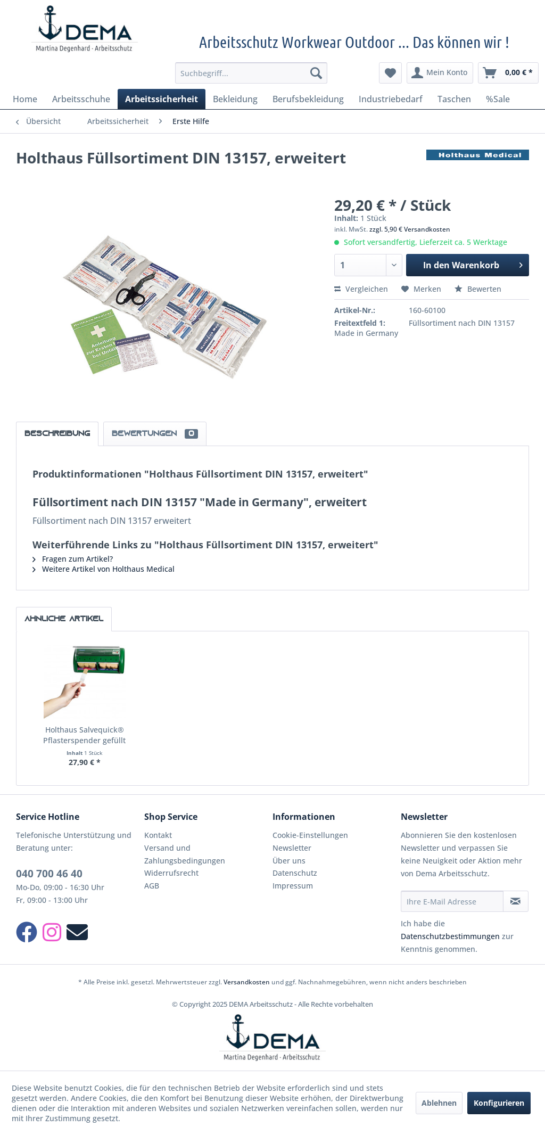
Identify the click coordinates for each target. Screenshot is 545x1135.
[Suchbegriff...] (251, 73)
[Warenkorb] (508, 73)
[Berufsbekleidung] (308, 99)
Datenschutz (294, 873)
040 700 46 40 (49, 874)
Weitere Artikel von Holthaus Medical (103, 569)
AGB (151, 886)
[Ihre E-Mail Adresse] (452, 901)
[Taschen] (454, 99)
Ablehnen (439, 1103)
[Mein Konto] (440, 73)
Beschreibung (57, 434)
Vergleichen (361, 289)
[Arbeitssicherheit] (161, 99)
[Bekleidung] (235, 99)
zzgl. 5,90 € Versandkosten (409, 229)
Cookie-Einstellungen (310, 835)
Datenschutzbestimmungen (450, 936)
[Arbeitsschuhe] (81, 99)
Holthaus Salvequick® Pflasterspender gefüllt (84, 735)
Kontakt (158, 835)
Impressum (292, 886)
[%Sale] (497, 99)
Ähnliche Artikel (63, 619)
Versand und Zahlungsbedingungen (184, 854)
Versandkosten (247, 981)
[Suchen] (316, 73)
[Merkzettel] (390, 73)
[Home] (25, 99)
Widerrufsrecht (171, 873)
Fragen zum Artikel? (72, 559)
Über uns (288, 861)
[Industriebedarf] (390, 99)
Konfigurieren (499, 1103)
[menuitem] (251, 73)
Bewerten (478, 289)
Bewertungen (155, 434)
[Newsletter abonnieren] (516, 901)
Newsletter (291, 848)
